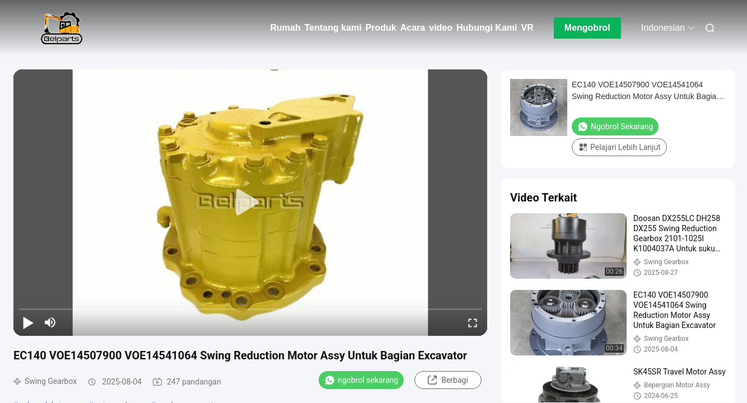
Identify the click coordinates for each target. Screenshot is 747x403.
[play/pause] (28, 322)
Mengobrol (587, 27)
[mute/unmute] (50, 322)
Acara (412, 27)
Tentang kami (333, 27)
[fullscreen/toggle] (472, 322)
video (440, 27)
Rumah (285, 27)
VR (527, 27)
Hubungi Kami (486, 27)
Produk (381, 27)
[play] (250, 203)
